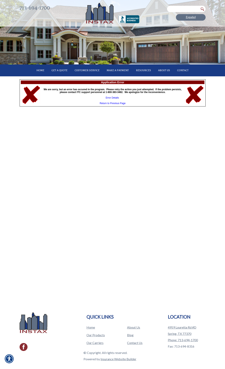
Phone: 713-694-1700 (183, 332)
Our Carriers (94, 334)
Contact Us (134, 334)
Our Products (95, 327)
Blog (130, 327)
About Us (133, 319)
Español (191, 17)
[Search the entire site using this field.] (183, 9)
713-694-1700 (35, 8)
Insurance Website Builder (118, 351)
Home (90, 319)
